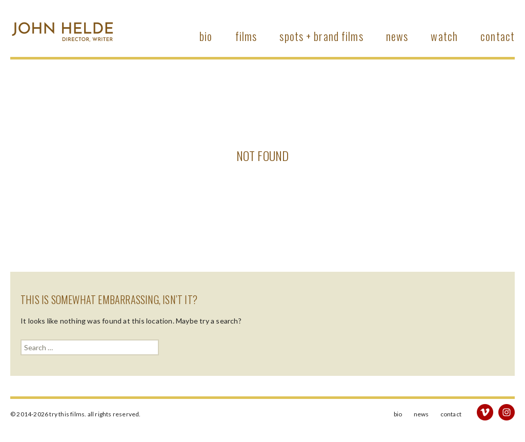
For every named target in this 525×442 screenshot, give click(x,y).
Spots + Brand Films (321, 36)
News (397, 36)
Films (246, 36)
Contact (497, 36)
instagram (506, 412)
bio (205, 36)
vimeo (485, 412)
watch (444, 36)
